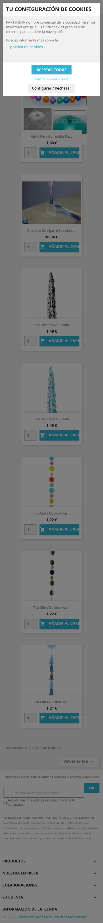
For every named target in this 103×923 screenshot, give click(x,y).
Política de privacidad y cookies (51, 79)
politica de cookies (26, 46)
